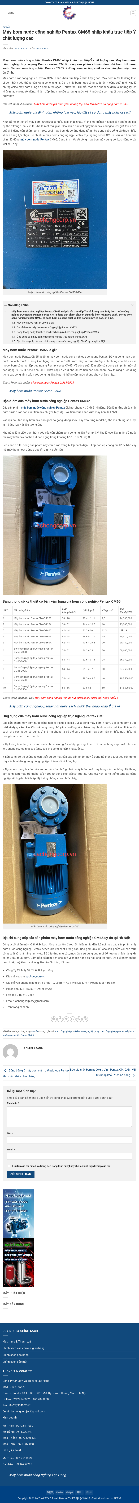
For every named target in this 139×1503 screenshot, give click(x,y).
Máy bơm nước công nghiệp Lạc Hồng (37, 1475)
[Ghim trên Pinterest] (79, 1019)
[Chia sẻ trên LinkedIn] (85, 1019)
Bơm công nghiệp (63, 1031)
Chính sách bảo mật (15, 1361)
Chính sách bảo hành (16, 1355)
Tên (10, 1133)
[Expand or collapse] (132, 305)
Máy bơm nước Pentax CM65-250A (35, 391)
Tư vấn (6, 27)
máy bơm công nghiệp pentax (109, 1031)
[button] (8, 13)
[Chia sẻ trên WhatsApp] (54, 1019)
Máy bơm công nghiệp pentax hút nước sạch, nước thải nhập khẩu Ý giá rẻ (64, 706)
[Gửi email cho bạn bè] (73, 1019)
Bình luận (13, 1103)
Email (11, 1149)
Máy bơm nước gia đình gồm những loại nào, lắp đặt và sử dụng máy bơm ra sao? (70, 112)
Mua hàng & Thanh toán (17, 1341)
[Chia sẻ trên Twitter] (66, 1019)
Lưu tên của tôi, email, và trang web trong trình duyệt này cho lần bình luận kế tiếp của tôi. (61, 1166)
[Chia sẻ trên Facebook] (60, 1019)
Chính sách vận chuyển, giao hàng (24, 1348)
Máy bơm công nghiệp (83, 1031)
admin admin (41, 48)
